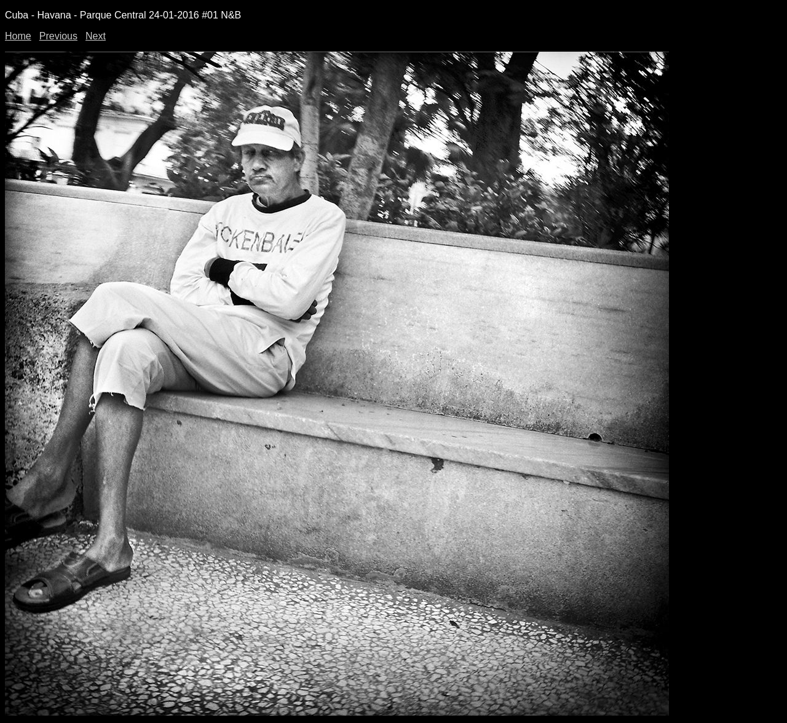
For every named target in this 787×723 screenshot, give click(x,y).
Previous (58, 36)
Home (18, 36)
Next (95, 36)
